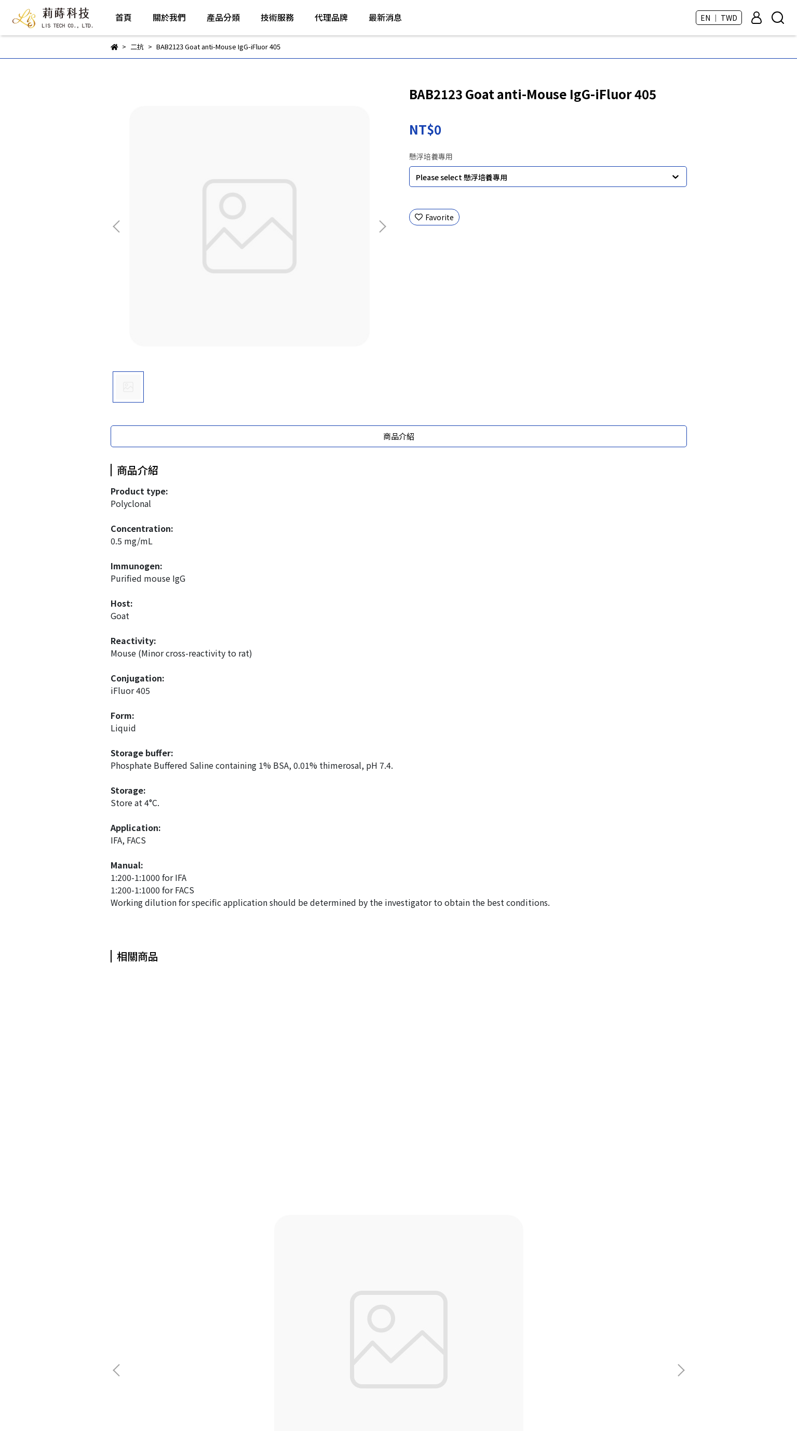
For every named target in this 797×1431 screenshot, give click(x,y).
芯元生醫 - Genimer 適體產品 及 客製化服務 (383, 1285)
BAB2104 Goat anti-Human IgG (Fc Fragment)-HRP (609, 1148)
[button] (382, 226)
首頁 (123, 17)
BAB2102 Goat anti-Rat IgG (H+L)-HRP (329, 1148)
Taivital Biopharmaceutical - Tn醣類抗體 (381, 1317)
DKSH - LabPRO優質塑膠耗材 (360, 1301)
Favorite (434, 217)
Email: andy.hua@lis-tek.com (161, 1332)
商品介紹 (398, 436)
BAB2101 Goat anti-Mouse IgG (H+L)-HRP (188, 1148)
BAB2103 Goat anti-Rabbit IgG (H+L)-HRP (469, 1148)
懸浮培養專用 (431, 156)
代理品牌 (331, 17)
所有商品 (326, 1239)
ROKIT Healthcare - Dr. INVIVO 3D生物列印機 (387, 1254)
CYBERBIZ (386, 1404)
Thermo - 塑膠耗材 (344, 1348)
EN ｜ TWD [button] (718, 17)
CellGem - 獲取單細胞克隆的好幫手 (370, 1332)
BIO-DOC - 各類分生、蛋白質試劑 (367, 1270)
